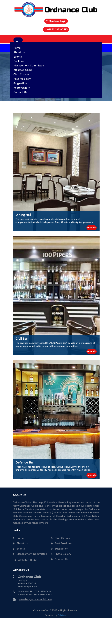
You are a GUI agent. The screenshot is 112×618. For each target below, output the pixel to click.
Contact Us (20, 92)
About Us (19, 52)
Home (17, 48)
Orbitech (62, 615)
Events (17, 56)
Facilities (18, 61)
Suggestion (20, 83)
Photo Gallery (21, 87)
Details (91, 227)
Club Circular (21, 74)
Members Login (57, 21)
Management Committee (28, 65)
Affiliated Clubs (22, 70)
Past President (22, 79)
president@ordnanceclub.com (35, 599)
